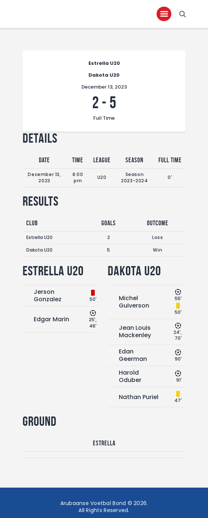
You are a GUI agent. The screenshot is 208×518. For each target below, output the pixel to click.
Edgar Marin (51, 319)
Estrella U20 (39, 237)
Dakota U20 (39, 250)
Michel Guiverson (134, 302)
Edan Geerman (133, 355)
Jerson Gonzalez (47, 295)
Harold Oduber (130, 376)
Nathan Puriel (138, 397)
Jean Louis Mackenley (135, 331)
